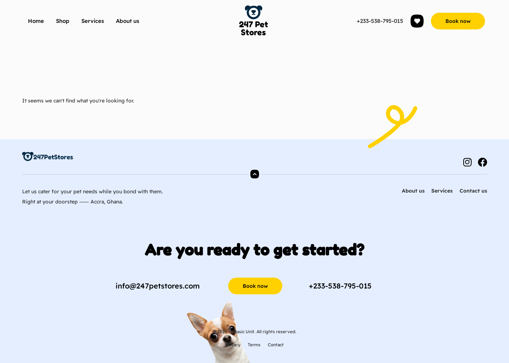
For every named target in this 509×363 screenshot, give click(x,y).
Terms (254, 344)
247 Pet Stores (253, 28)
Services (92, 20)
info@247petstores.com (158, 285)
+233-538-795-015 (380, 20)
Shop (62, 20)
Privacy (233, 344)
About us (127, 20)
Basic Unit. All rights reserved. (265, 331)
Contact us (473, 190)
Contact (276, 344)
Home (36, 20)
